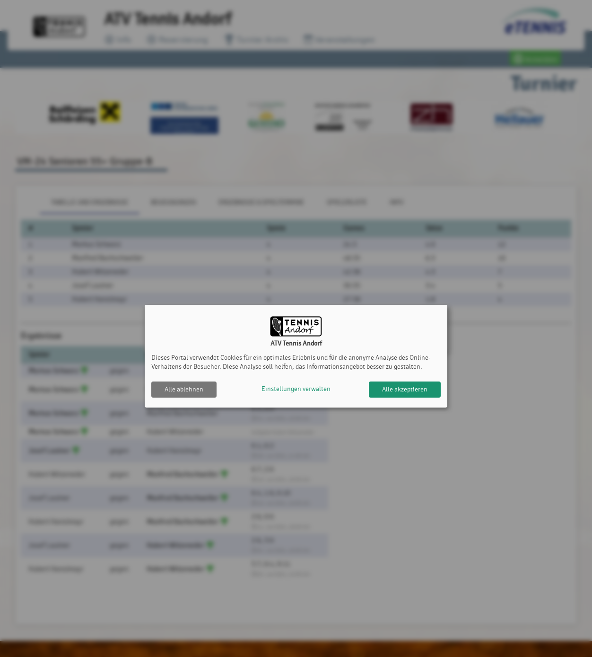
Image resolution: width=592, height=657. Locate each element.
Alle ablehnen (184, 389)
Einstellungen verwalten (296, 389)
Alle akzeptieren (404, 389)
